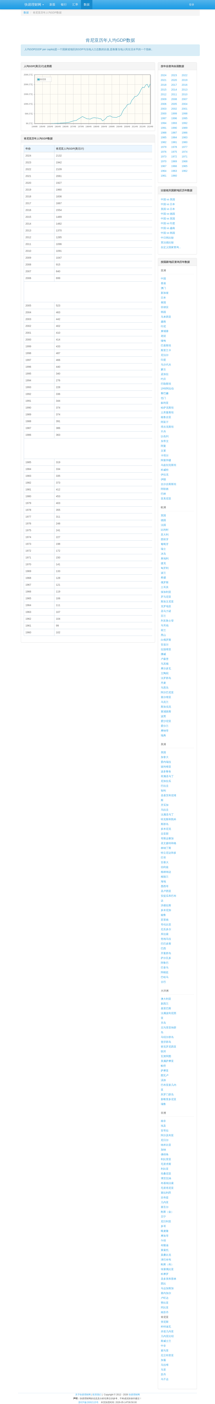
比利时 (165, 529)
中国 (163, 278)
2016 (184, 84)
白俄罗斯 (166, 639)
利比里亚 (166, 1159)
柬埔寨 (165, 331)
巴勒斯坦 (166, 383)
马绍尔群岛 (167, 1037)
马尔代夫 (166, 364)
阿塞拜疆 (166, 460)
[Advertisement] (110, 25)
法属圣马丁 (167, 814)
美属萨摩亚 (167, 1060)
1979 (164, 146)
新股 (52, 4)
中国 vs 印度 (168, 223)
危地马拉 (166, 938)
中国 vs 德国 (168, 213)
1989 (184, 127)
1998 (184, 113)
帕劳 (163, 1065)
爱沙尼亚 (166, 721)
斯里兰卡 (166, 350)
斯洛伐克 (166, 706)
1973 (164, 156)
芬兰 (163, 615)
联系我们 (97, 1394)
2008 (174, 99)
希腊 (163, 577)
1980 (184, 142)
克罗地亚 (166, 606)
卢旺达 (165, 1297)
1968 (184, 161)
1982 (164, 142)
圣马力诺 (166, 611)
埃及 (163, 1125)
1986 (184, 132)
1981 (174, 142)
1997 (164, 118)
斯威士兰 (166, 1340)
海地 (163, 881)
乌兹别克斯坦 (168, 465)
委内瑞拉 (166, 761)
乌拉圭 (165, 809)
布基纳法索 (167, 1183)
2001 (184, 108)
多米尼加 (166, 910)
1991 (164, 127)
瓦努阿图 (166, 1056)
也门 (163, 398)
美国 (163, 752)
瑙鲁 (163, 1104)
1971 (184, 156)
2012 (164, 94)
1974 (184, 151)
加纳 (163, 1149)
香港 (163, 283)
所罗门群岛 (167, 1094)
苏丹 (163, 1374)
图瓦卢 (165, 1075)
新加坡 (165, 292)
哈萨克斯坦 (167, 407)
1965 (184, 166)
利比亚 (165, 1168)
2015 (164, 89)
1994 (164, 123)
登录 (191, 4)
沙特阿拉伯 (167, 388)
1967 (164, 166)
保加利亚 (166, 591)
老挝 (163, 335)
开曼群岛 (166, 953)
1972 (174, 156)
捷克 (163, 563)
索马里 (165, 1350)
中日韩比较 (167, 237)
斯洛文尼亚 (167, 601)
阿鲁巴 (165, 962)
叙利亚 (165, 402)
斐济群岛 (166, 1041)
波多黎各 (166, 771)
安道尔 (165, 644)
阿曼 (163, 445)
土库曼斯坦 (167, 412)
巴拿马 (165, 967)
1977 (184, 146)
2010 (184, 94)
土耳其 (165, 587)
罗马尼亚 (166, 596)
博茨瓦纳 (166, 1178)
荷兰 (163, 630)
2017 (174, 84)
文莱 (163, 450)
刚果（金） (167, 1211)
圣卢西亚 (166, 891)
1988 (164, 132)
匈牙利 (165, 568)
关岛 (163, 1022)
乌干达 (165, 1379)
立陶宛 (165, 673)
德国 (163, 520)
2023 (174, 75)
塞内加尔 (166, 1293)
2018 (164, 84)
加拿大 (165, 757)
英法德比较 (167, 242)
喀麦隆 (165, 1230)
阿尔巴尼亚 (167, 692)
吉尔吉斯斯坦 (168, 484)
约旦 (163, 378)
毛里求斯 (166, 1163)
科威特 (165, 469)
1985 (164, 137)
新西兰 (165, 1003)
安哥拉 (165, 1130)
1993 (174, 123)
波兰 (163, 572)
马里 (163, 1369)
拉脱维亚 (166, 649)
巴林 (163, 493)
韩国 (163, 311)
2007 (184, 99)
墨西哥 (165, 886)
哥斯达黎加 (167, 838)
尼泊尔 (165, 355)
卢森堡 (165, 658)
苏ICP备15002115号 (88, 1402)
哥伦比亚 (166, 924)
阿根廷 (165, 972)
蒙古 (163, 369)
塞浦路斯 (166, 711)
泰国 (163, 302)
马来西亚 (166, 316)
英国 (163, 515)
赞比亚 (165, 1302)
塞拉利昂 (166, 1192)
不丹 (163, 431)
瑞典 (163, 735)
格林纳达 (166, 871)
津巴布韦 (166, 1259)
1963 (174, 170)
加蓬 (163, 1360)
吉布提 (165, 1197)
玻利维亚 (166, 766)
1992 (184, 123)
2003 (164, 108)
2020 (174, 80)
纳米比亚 (166, 1144)
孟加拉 (165, 374)
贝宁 (163, 1216)
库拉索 (165, 934)
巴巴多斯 (166, 943)
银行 (64, 4)
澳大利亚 (166, 998)
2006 (164, 103)
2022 (184, 75)
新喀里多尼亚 (168, 1099)
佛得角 (165, 1154)
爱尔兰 (165, 725)
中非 (163, 1345)
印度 (163, 359)
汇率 (75, 4)
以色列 (165, 436)
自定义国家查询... (171, 247)
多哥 (163, 1226)
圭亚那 (165, 833)
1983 (184, 137)
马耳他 (165, 625)
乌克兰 (165, 701)
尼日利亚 (166, 1221)
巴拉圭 (165, 785)
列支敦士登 (167, 620)
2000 (164, 113)
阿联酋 (165, 488)
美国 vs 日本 (168, 208)
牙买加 (165, 804)
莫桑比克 (166, 1254)
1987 (174, 132)
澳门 (163, 288)
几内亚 (165, 1202)
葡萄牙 (165, 544)
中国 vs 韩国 (168, 232)
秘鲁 (163, 914)
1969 (174, 161)
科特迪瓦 (166, 1326)
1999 (174, 113)
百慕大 (165, 862)
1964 (164, 170)
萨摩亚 (165, 1070)
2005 (174, 103)
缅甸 (163, 340)
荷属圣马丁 (167, 776)
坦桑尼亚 (166, 1173)
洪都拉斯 (166, 905)
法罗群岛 (166, 678)
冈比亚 (165, 1307)
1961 (164, 175)
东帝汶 (165, 441)
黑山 (163, 634)
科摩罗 (165, 1273)
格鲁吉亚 (166, 417)
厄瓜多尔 (166, 929)
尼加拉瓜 (166, 781)
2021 (164, 80)
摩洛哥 (165, 1235)
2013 (184, 89)
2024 (164, 75)
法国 (163, 524)
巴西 (163, 948)
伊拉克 (165, 474)
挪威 (163, 654)
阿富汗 (165, 421)
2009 (164, 99)
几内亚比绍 (167, 1336)
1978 (174, 146)
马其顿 (165, 663)
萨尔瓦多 (166, 957)
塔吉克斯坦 (167, 426)
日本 (163, 297)
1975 (174, 151)
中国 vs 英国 (168, 218)
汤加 (163, 1080)
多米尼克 (166, 828)
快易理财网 (34, 4)
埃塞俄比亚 (167, 1269)
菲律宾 (165, 307)
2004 (184, 103)
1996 (174, 118)
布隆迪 (165, 1245)
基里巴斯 (166, 1008)
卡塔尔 (165, 455)
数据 (87, 4)
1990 (174, 127)
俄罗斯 (165, 582)
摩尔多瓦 (166, 668)
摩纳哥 (165, 730)
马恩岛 (165, 687)
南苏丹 (165, 1312)
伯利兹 (165, 867)
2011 (174, 94)
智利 (163, 790)
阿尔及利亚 (167, 1135)
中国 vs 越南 (168, 228)
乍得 (163, 1240)
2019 (184, 80)
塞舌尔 (165, 1207)
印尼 (163, 326)
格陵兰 (165, 876)
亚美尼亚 (166, 498)
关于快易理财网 (83, 1394)
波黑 (163, 716)
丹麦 (163, 682)
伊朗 (163, 479)
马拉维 (165, 1364)
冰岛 (163, 553)
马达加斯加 (167, 1288)
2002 (174, 108)
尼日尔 (165, 1140)
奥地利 (165, 558)
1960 (174, 175)
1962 (184, 170)
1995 (184, 118)
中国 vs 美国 (168, 199)
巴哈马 (165, 977)
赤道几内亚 (167, 1331)
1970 (164, 161)
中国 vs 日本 (168, 204)
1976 (164, 151)
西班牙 (165, 539)
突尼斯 (165, 1321)
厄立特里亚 (167, 1355)
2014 (174, 89)
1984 (174, 137)
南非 (163, 1120)
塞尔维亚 (166, 697)
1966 (174, 166)
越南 (163, 321)
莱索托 (165, 1250)
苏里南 (165, 919)
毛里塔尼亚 (167, 1187)
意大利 (165, 534)
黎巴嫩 (165, 393)
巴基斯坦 (166, 345)
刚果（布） (167, 1264)
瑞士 (163, 548)
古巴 (163, 981)
